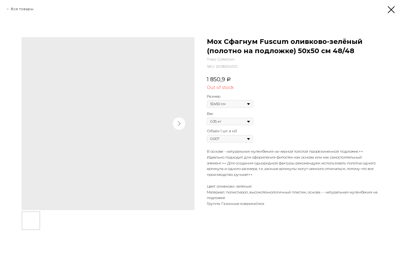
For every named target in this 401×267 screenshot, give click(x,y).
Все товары (22, 8)
